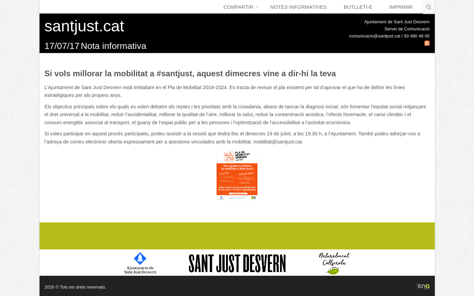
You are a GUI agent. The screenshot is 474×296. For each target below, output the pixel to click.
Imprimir (401, 7)
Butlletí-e (358, 7)
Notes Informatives (298, 7)
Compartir (238, 7)
